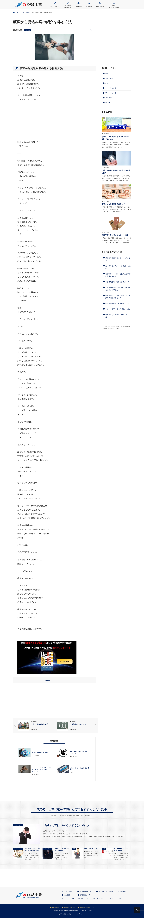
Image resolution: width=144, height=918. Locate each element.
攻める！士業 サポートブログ (70, 914)
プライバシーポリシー (69, 907)
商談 (107, 83)
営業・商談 (109, 78)
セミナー (108, 97)
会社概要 (67, 895)
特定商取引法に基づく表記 (87, 907)
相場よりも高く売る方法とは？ (113, 204)
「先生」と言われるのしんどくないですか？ (67, 825)
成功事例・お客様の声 (106, 891)
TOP (16, 12)
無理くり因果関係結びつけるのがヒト (118, 259)
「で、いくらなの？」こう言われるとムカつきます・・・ (41, 769)
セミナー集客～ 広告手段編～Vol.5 (117, 309)
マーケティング (110, 88)
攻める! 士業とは (85, 891)
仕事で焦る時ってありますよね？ (117, 282)
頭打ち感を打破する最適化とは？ (117, 303)
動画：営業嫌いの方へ (91, 848)
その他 (28, 12)
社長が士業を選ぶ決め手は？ (39, 725)
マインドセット (110, 93)
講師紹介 (123, 891)
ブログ (22, 12)
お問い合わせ (55, 907)
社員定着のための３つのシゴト (79, 725)
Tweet (92, 30)
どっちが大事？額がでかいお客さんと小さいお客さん (118, 289)
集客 (107, 73)
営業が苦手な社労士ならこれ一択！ (115, 235)
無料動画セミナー (86, 895)
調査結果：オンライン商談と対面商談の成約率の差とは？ (118, 297)
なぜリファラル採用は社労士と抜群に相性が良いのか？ (118, 275)
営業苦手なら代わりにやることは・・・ (116, 316)
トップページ (68, 891)
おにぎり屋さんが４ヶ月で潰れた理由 (118, 267)
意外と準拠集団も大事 (40, 752)
